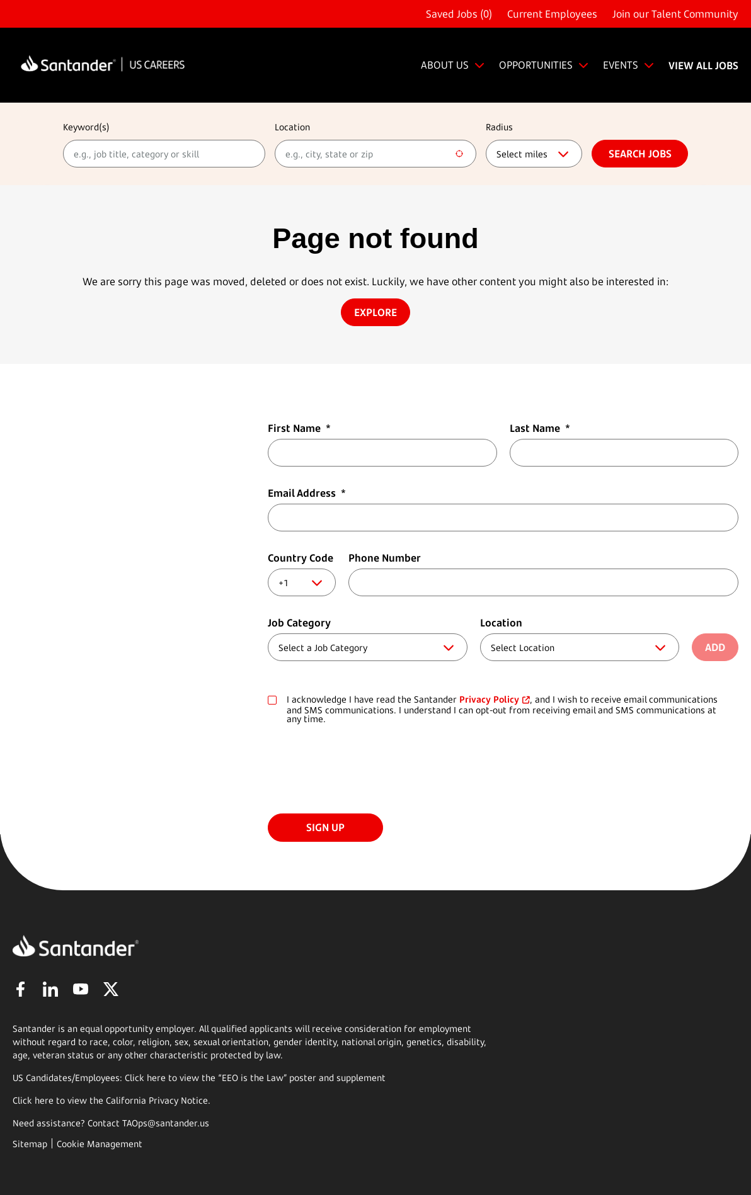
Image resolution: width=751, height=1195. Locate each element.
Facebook (20, 989)
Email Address (307, 493)
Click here (33, 1100)
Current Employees (552, 14)
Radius (499, 127)
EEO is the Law (253, 1078)
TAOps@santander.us (165, 1123)
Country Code (300, 558)
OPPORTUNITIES (536, 65)
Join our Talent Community (675, 14)
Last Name (540, 428)
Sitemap (30, 1144)
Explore (375, 312)
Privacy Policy (489, 699)
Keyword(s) (86, 127)
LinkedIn (50, 989)
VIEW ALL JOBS (703, 65)
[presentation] (363, 770)
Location (292, 127)
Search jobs (640, 154)
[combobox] (376, 153)
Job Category (299, 623)
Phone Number (384, 558)
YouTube (80, 989)
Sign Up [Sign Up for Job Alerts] (325, 827)
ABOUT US (445, 65)
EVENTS (620, 65)
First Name (299, 428)
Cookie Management (99, 1144)
